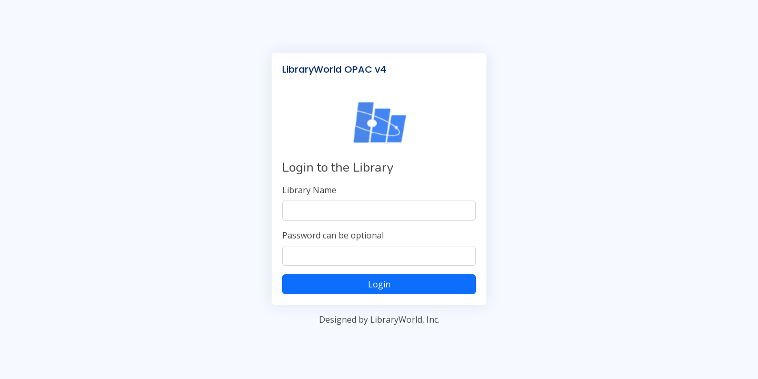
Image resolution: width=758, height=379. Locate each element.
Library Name (309, 190)
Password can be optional (333, 235)
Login (379, 284)
